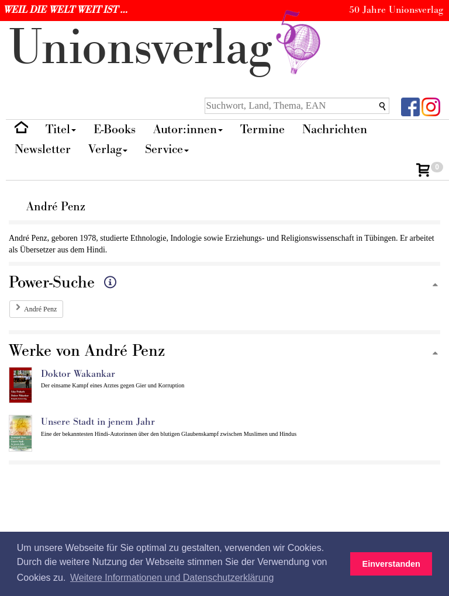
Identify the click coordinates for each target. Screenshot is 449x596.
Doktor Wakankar (78, 374)
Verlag (107, 149)
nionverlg (167, 48)
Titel (61, 129)
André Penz (40, 309)
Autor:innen (188, 129)
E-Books (115, 129)
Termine (262, 129)
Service (167, 149)
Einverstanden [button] (391, 564)
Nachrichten (334, 129)
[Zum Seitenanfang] (435, 285)
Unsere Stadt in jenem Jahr (98, 422)
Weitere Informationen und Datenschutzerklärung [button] (172, 578)
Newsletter (43, 149)
